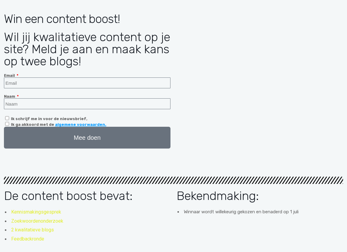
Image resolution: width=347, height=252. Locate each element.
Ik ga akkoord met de (58, 124)
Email (10, 75)
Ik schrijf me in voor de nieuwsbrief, (49, 118)
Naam (10, 96)
